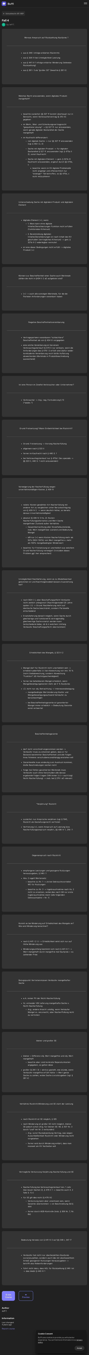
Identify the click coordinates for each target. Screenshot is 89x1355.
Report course (8, 1328)
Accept (79, 1348)
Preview (26, 1296)
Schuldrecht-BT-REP (13, 13)
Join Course (8, 1295)
